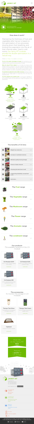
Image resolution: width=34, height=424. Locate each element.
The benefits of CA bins (12, 30)
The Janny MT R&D (11, 400)
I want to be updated (12, 413)
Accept (11, 421)
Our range (19, 30)
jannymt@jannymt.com (12, 386)
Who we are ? (10, 392)
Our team (10, 393)
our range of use (10, 58)
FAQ (9, 415)
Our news (10, 411)
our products (19, 58)
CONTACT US (20, 386)
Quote (9, 401)
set (25, 421)
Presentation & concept (12, 399)
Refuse (18, 421)
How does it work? (3, 30)
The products (24, 30)
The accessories (3, 31)
